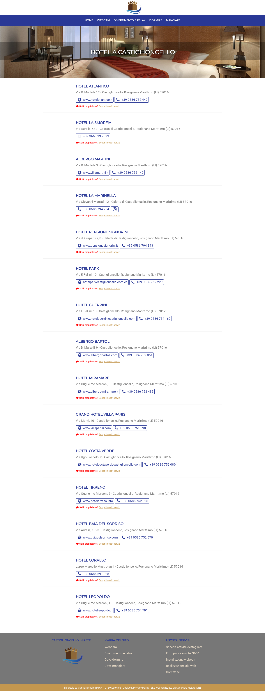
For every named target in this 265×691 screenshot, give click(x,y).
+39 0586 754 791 (132, 610)
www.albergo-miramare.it (97, 391)
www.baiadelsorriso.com (97, 537)
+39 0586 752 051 (136, 355)
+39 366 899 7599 (93, 136)
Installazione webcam (181, 659)
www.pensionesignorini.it (97, 245)
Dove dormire (114, 659)
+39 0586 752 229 (146, 282)
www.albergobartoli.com (97, 355)
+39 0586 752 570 (137, 537)
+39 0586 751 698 (130, 428)
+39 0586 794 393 (137, 245)
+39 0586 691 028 (93, 574)
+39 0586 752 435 (137, 391)
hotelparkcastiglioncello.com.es (102, 282)
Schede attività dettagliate (184, 647)
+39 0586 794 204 (93, 209)
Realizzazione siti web (181, 666)
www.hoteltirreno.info (95, 501)
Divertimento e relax (118, 653)
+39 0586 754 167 (154, 318)
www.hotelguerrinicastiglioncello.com (106, 318)
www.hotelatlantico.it (94, 99)
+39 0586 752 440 (131, 99)
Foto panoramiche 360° (182, 653)
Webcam (111, 647)
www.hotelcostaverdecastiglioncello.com (109, 464)
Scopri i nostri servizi (109, 106)
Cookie (126, 687)
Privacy (137, 687)
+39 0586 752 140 (127, 172)
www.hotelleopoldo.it (95, 610)
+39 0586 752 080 (160, 464)
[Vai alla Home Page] (132, 7)
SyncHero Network (187, 687)
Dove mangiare (115, 666)
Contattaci (173, 672)
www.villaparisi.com (94, 428)
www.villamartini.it (92, 172)
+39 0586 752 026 (132, 501)
